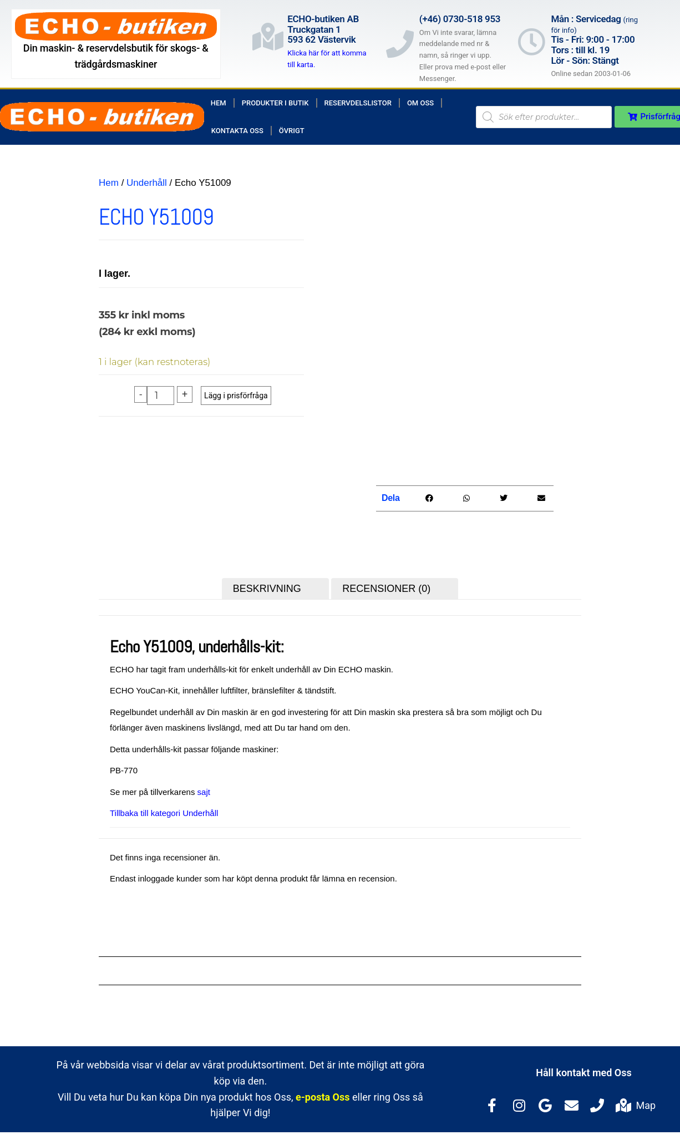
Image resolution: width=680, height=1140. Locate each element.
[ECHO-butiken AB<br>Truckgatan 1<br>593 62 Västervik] (268, 36)
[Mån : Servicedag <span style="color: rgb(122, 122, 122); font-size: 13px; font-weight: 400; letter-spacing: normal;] (531, 41)
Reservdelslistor (358, 103)
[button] (429, 500)
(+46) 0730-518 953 (459, 18)
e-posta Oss (322, 1098)
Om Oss (420, 103)
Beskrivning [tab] (267, 590)
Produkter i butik (275, 103)
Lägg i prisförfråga (236, 395)
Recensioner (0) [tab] (386, 590)
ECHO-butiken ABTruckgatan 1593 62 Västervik (323, 29)
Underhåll (146, 183)
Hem (218, 103)
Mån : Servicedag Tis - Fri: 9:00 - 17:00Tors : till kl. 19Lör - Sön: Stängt (594, 39)
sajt (203, 793)
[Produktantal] (160, 395)
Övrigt (292, 130)
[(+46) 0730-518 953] (400, 44)
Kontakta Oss (237, 130)
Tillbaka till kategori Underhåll (164, 815)
